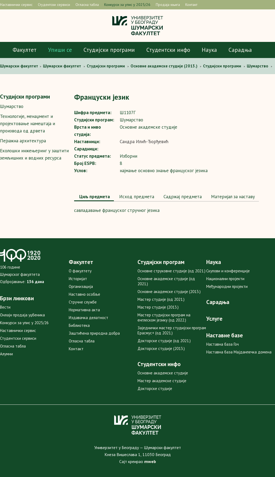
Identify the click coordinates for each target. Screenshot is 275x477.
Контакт (191, 4)
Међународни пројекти (227, 286)
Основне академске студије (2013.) (169, 291)
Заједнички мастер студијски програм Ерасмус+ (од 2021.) (172, 330)
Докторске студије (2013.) (161, 348)
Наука (209, 49)
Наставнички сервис (16, 4)
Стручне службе (83, 302)
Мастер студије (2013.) (158, 307)
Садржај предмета (182, 197)
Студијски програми (109, 49)
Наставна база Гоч (222, 344)
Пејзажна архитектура (23, 141)
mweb (150, 461)
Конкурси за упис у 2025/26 (127, 4)
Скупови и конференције (228, 270)
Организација (81, 286)
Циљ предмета (94, 197)
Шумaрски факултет (19, 65)
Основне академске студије (163, 372)
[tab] (94, 197)
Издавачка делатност (88, 317)
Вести (5, 307)
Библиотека (79, 325)
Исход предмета (136, 197)
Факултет (25, 49)
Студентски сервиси (54, 4)
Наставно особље (84, 294)
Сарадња (240, 49)
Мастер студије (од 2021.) (161, 299)
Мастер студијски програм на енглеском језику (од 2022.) (164, 317)
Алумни (6, 353)
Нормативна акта (84, 309)
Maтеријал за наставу (232, 197)
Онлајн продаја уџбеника (22, 314)
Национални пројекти (225, 278)
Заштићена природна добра (94, 333)
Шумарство (11, 106)
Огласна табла (87, 4)
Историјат (78, 278)
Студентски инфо (168, 49)
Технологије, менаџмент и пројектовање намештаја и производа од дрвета (27, 123)
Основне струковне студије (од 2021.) (171, 270)
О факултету (80, 270)
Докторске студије (155, 388)
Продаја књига (168, 4)
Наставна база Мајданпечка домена (239, 352)
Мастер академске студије (162, 380)
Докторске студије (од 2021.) (164, 340)
